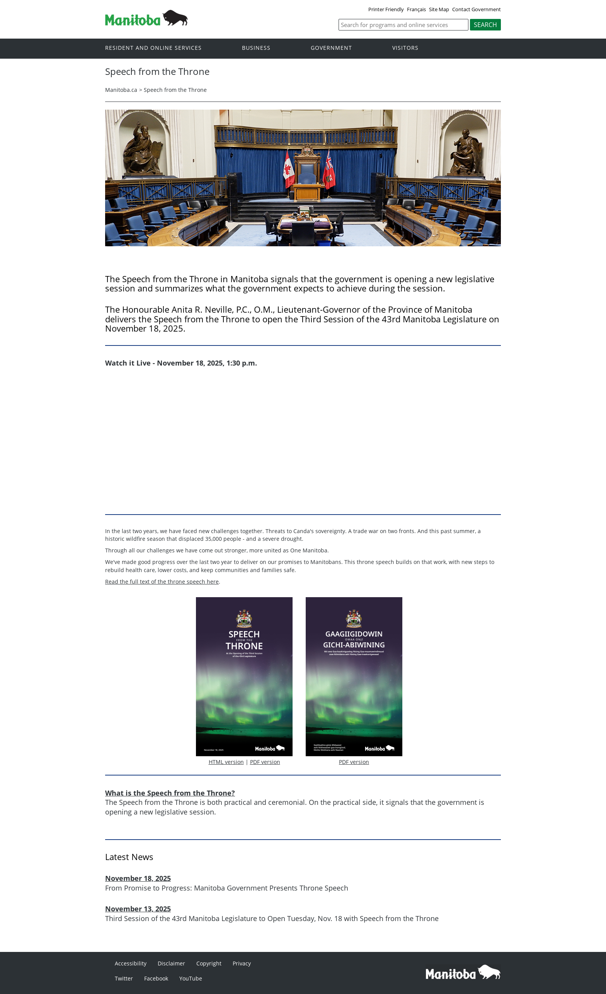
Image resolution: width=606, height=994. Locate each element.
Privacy (242, 963)
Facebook (156, 978)
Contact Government (476, 9)
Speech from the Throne (175, 89)
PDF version (265, 761)
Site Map (439, 9)
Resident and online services (153, 48)
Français (416, 9)
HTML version (226, 761)
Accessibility (130, 963)
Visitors (405, 48)
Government (331, 48)
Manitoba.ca (121, 89)
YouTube (190, 978)
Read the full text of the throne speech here (162, 581)
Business (256, 48)
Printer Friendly (386, 9)
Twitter (124, 978)
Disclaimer (171, 963)
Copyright (208, 963)
